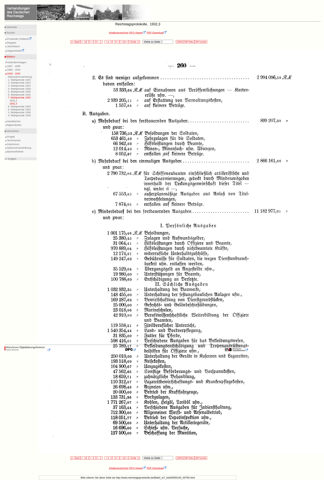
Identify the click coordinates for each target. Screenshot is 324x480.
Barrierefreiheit (14, 151)
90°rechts (201, 41)
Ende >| (134, 41)
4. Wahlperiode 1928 (19, 88)
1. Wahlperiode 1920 (19, 79)
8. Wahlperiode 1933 (19, 106)
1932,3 (13, 103)
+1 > (108, 41)
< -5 (92, 41)
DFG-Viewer (137, 32)
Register (11, 42)
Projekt (10, 136)
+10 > (124, 41)
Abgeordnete (15, 50)
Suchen (10, 32)
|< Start (75, 41)
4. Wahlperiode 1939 (19, 115)
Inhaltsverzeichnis (118, 32)
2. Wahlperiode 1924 (19, 82)
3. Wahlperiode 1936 (19, 112)
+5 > (116, 41)
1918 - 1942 (13, 73)
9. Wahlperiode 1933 (19, 109)
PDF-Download (157, 32)
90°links (189, 41)
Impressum (12, 144)
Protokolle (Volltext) (19, 38)
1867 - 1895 (13, 66)
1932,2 (13, 100)
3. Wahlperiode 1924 (19, 85)
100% (180, 41)
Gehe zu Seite (152, 41)
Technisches (13, 140)
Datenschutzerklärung (18, 147)
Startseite (11, 27)
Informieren (12, 131)
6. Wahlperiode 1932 (19, 94)
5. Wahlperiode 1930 (19, 91)
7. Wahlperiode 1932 (19, 97)
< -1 (99, 41)
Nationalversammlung (20, 76)
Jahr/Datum (13, 46)
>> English (10, 158)
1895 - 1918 (13, 69)
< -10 (85, 41)
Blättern (10, 56)
